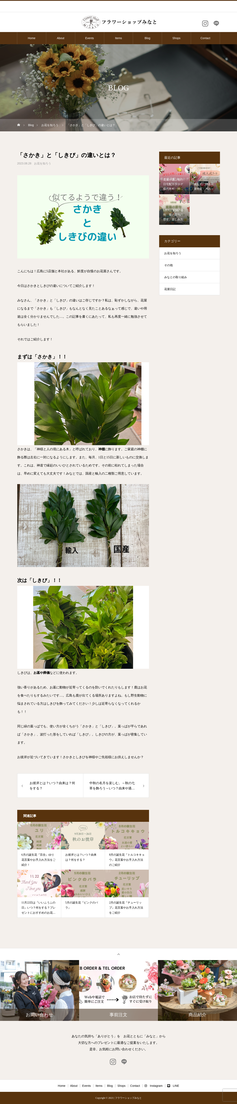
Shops (176, 38)
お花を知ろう (42, 163)
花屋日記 (170, 289)
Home (31, 38)
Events (89, 38)
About (60, 38)
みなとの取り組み (175, 277)
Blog (147, 38)
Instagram (153, 1085)
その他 (168, 265)
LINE (173, 1085)
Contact (205, 38)
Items (118, 38)
